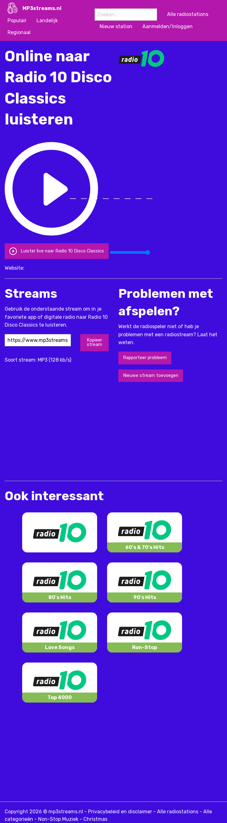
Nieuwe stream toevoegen (150, 375)
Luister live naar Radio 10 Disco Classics (56, 251)
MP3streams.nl (42, 8)
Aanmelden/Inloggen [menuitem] (167, 26)
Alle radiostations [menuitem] (187, 14)
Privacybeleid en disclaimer (120, 812)
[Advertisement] (78, 431)
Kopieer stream (94, 342)
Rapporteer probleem (145, 357)
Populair (17, 20)
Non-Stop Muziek (58, 819)
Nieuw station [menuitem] (116, 26)
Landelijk (47, 20)
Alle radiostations (177, 812)
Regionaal (19, 32)
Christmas (95, 819)
